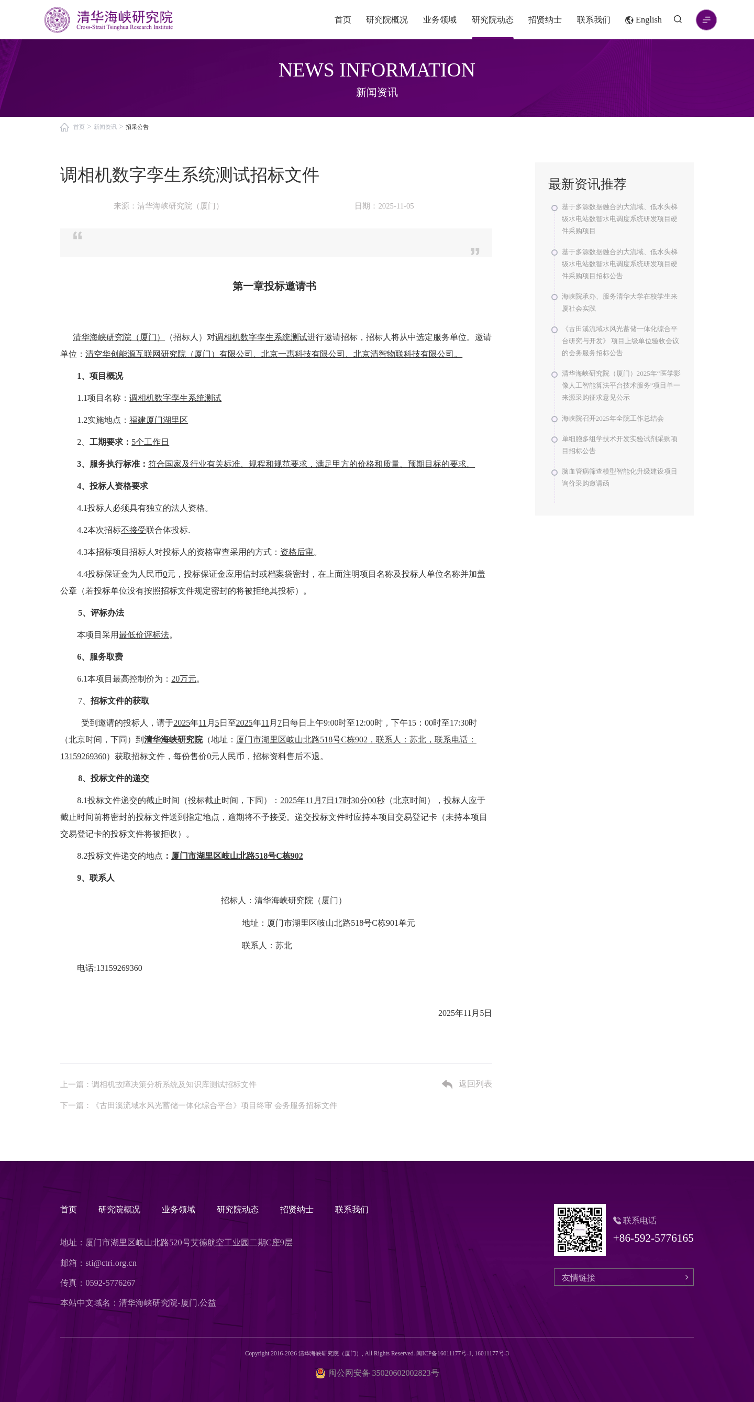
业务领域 (440, 20)
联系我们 (594, 20)
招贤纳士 (545, 20)
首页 (343, 20)
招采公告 (137, 127)
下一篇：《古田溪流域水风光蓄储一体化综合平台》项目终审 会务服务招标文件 (198, 1105)
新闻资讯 (105, 127)
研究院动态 (493, 20)
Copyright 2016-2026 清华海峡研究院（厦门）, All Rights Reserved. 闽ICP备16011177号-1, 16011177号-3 (377, 1353)
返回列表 (467, 1084)
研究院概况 (387, 20)
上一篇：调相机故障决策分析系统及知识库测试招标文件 (158, 1084)
